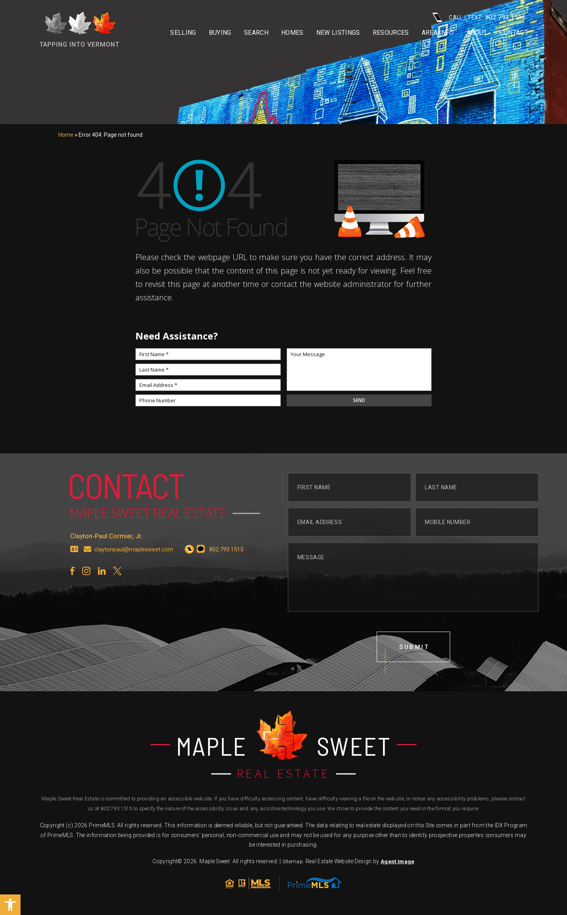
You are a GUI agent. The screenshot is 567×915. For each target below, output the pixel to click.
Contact (514, 33)
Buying (220, 33)
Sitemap (292, 863)
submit (415, 653)
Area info (438, 33)
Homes (292, 33)
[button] (10, 904)
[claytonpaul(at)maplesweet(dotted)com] (88, 554)
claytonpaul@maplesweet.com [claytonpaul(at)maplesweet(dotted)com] (134, 555)
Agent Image (397, 863)
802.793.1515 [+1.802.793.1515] (116, 810)
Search (256, 33)
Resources (391, 33)
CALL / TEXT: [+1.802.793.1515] (479, 17)
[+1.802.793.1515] (190, 554)
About (477, 33)
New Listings (338, 33)
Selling (183, 33)
